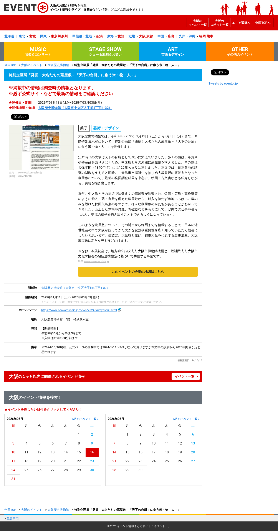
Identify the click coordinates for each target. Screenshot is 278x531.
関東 (43, 36)
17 (13, 461)
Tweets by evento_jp (223, 83)
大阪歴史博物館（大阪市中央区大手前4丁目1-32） (75, 108)
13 (53, 452)
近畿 (132, 36)
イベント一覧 (184, 376)
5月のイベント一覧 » (85, 419)
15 (79, 452)
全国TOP (10, 65)
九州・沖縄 (187, 36)
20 (53, 461)
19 (39, 461)
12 (39, 452)
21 (66, 461)
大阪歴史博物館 (58, 65)
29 (79, 470)
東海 (110, 36)
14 (66, 452)
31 (13, 479)
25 (26, 470)
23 (92, 461)
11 (26, 452)
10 (13, 452)
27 (53, 470)
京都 (149, 36)
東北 (22, 36)
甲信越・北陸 (82, 36)
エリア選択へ (241, 23)
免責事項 (13, 518)
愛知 (120, 36)
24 (13, 470)
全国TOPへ (262, 23)
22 (79, 461)
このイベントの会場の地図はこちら (138, 272)
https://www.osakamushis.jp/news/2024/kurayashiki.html (79, 310)
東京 (54, 36)
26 (39, 470)
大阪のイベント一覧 (198, 23)
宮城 (32, 36)
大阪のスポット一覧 (219, 23)
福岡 (202, 36)
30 (92, 470)
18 (26, 461)
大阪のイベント (31, 65)
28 (66, 470)
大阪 (142, 36)
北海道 (9, 36)
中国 (160, 36)
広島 (171, 36)
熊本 (210, 36)
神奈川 (63, 36)
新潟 (99, 36)
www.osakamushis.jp (30, 172)
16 (92, 452)
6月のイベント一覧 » (186, 419)
